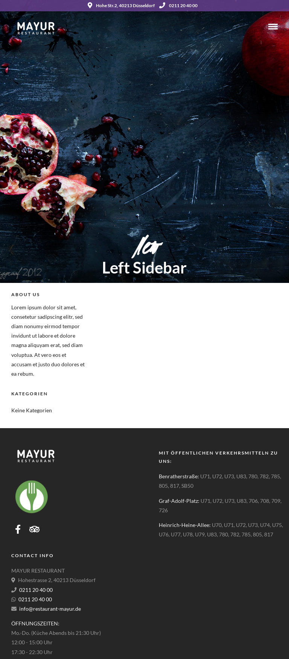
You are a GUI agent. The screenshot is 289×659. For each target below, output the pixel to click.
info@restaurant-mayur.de (50, 608)
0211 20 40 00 (178, 5)
